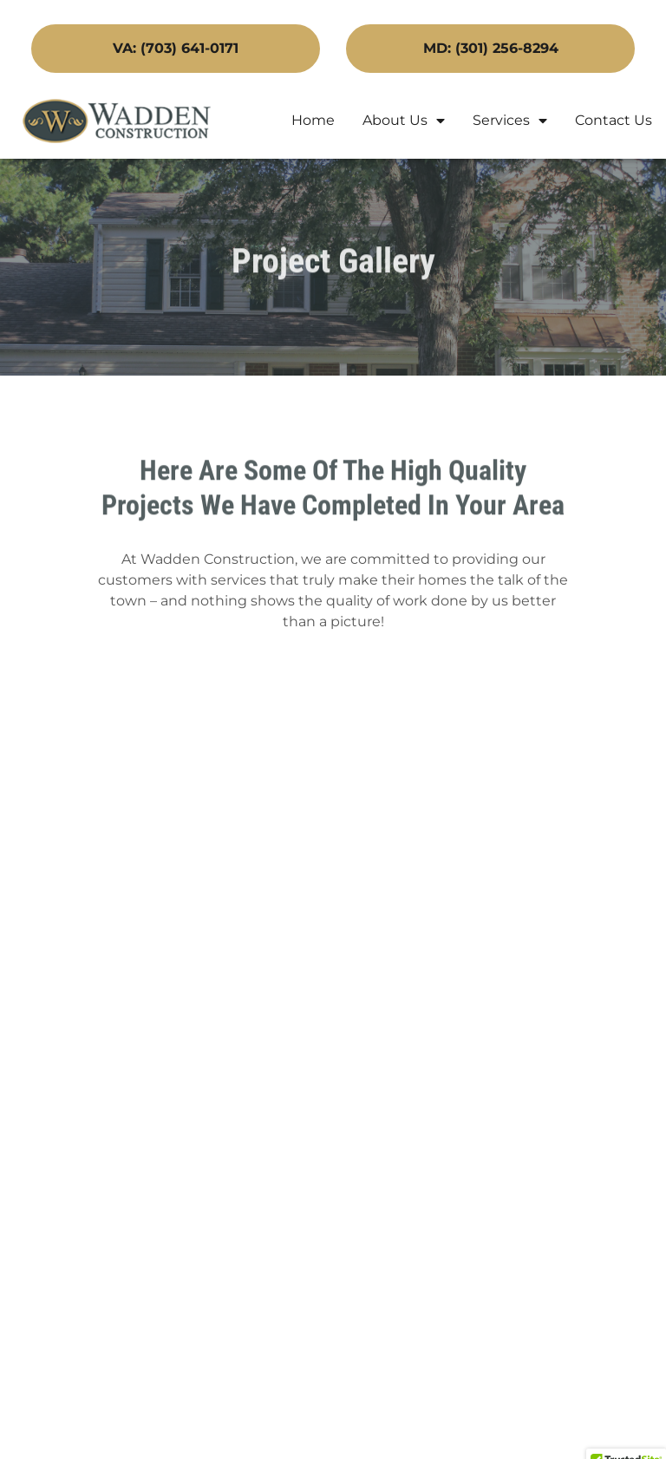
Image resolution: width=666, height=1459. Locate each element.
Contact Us (613, 120)
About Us (403, 120)
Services (510, 120)
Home (313, 120)
